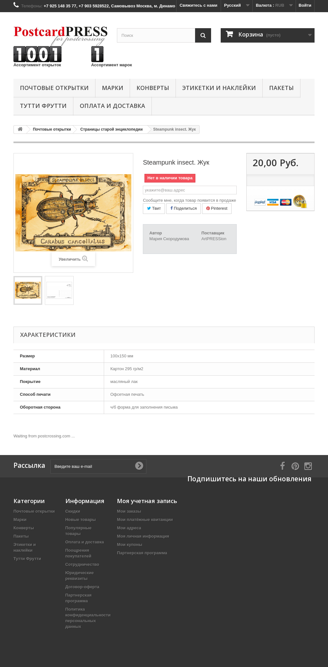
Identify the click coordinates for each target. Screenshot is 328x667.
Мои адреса (129, 527)
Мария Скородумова (169, 238)
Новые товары (80, 519)
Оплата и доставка (112, 106)
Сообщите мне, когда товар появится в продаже (189, 200)
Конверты (152, 88)
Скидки (72, 511)
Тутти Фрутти (43, 106)
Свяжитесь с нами (198, 5)
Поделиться (183, 208)
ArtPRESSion (213, 238)
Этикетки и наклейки (219, 88)
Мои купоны (129, 544)
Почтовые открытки (54, 88)
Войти (305, 5)
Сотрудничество (82, 564)
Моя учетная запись (147, 501)
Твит (154, 208)
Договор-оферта (82, 586)
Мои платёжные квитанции (145, 519)
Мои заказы (129, 511)
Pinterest (216, 208)
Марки (112, 88)
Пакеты (281, 88)
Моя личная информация (143, 536)
